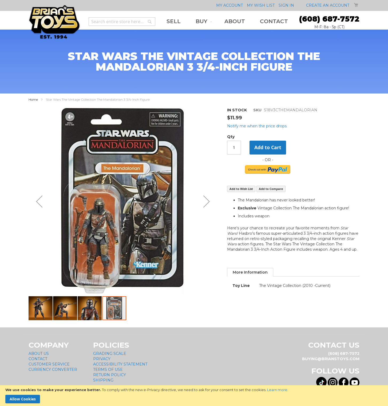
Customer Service (49, 362)
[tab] (250, 272)
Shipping (103, 378)
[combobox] (122, 21)
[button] (41, 306)
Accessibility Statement (120, 362)
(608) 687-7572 (329, 18)
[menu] (227, 21)
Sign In (286, 5)
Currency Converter (53, 367)
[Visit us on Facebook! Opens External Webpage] (344, 380)
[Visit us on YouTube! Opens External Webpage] (354, 380)
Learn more (277, 390)
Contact (38, 357)
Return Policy (109, 373)
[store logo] (54, 22)
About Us (39, 351)
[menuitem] (173, 21)
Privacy (101, 357)
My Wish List (261, 5)
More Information (250, 272)
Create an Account (327, 5)
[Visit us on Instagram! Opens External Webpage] (333, 380)
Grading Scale (109, 351)
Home (33, 100)
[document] (194, 395)
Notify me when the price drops (257, 126)
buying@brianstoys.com (330, 357)
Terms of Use (108, 367)
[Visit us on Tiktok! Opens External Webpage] (321, 380)
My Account (229, 5)
